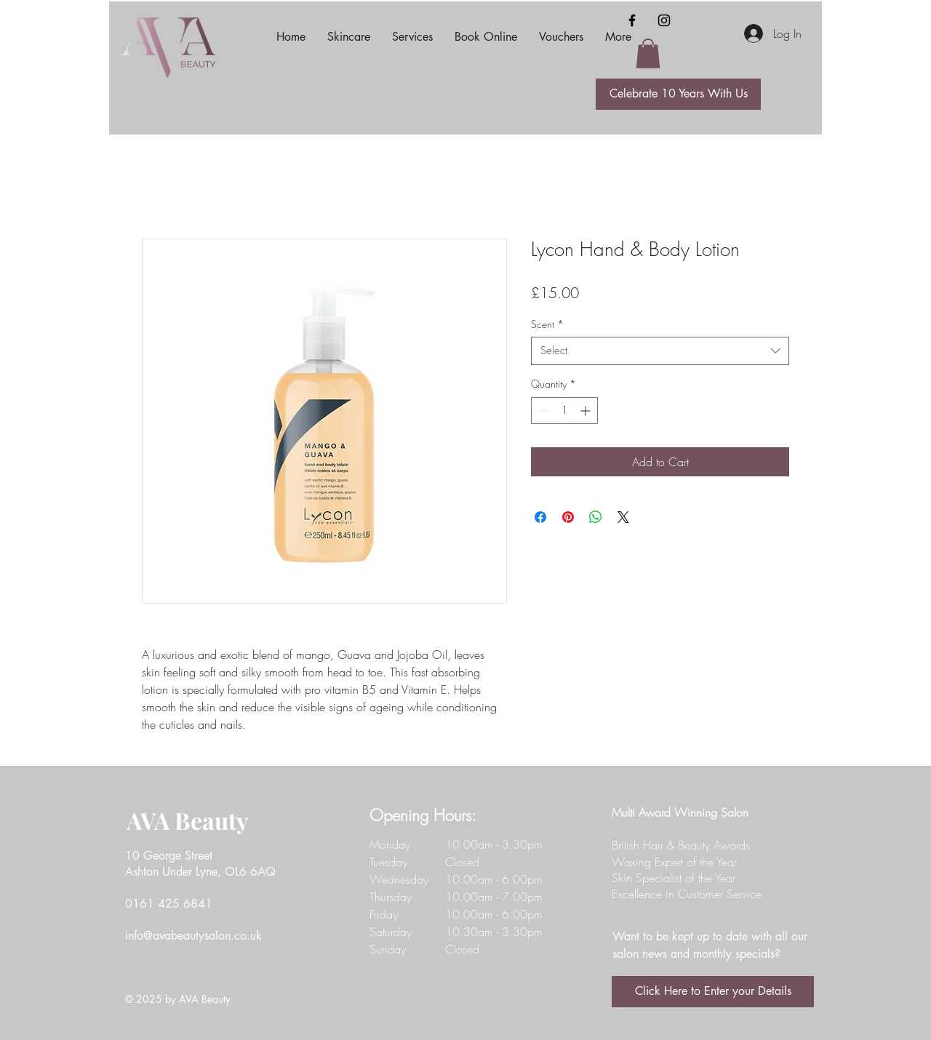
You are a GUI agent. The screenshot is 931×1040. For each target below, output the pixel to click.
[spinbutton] (564, 410)
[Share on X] (623, 517)
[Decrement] (542, 410)
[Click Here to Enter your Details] (713, 991)
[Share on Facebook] (540, 517)
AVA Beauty (188, 820)
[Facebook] (632, 20)
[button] (648, 53)
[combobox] (660, 351)
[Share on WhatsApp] (595, 517)
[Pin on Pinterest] (568, 517)
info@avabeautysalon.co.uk (193, 935)
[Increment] (587, 410)
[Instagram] (664, 20)
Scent (547, 324)
